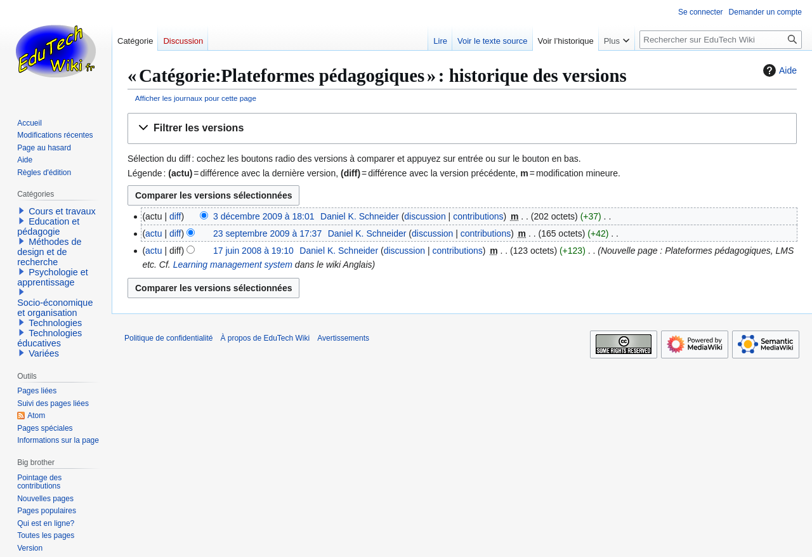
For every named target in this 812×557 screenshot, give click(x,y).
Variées (44, 353)
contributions (478, 216)
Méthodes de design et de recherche (49, 252)
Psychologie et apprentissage (52, 277)
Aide (778, 70)
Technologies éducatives (49, 338)
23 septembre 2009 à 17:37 (267, 233)
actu (153, 233)
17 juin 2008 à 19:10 (253, 251)
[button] (462, 128)
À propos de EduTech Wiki (265, 338)
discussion (424, 216)
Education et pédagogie (48, 226)
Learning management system (232, 264)
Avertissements (343, 338)
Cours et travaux (62, 211)
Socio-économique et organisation (55, 308)
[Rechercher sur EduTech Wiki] (720, 39)
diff (175, 216)
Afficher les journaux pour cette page (195, 98)
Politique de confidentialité (168, 338)
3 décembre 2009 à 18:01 (264, 216)
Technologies (55, 323)
